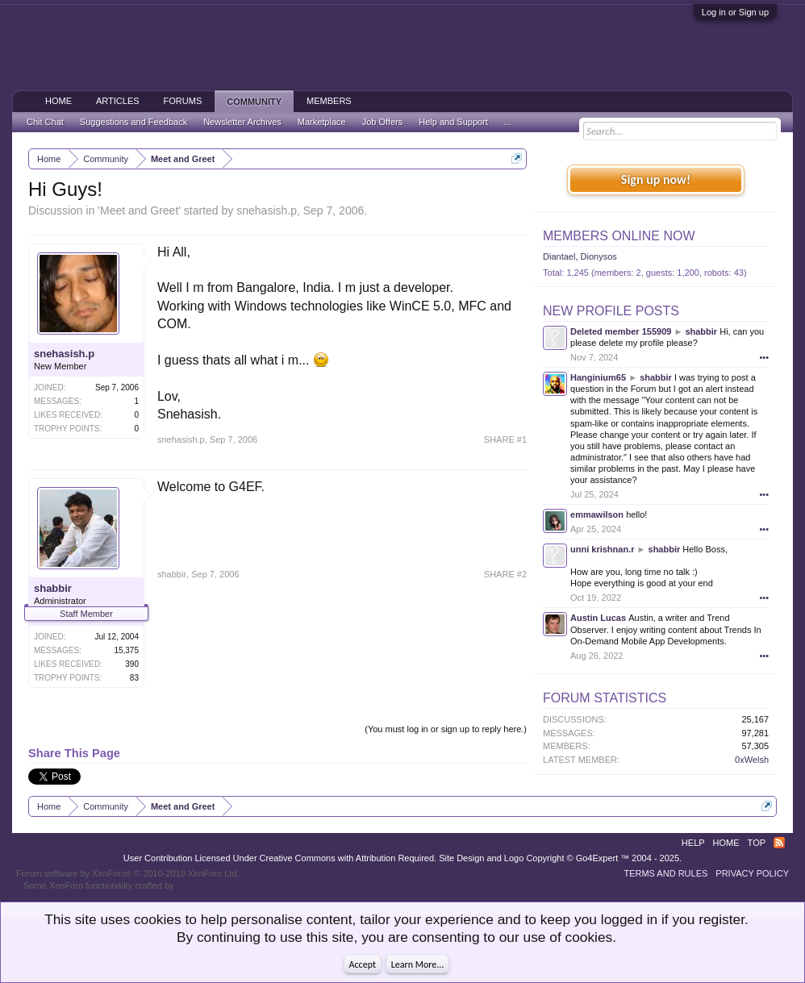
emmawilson (597, 514)
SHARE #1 (505, 439)
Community (254, 101)
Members (329, 101)
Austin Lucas (598, 618)
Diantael (559, 256)
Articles (118, 101)
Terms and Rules (665, 873)
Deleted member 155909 (620, 331)
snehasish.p (266, 210)
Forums (183, 101)
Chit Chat (45, 122)
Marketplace (322, 122)
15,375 (126, 650)
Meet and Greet (139, 210)
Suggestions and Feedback (133, 122)
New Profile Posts (611, 311)
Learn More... (417, 964)
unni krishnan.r (602, 549)
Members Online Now (618, 236)
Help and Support (453, 122)
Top (756, 843)
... (507, 122)
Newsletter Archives (242, 122)
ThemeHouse (202, 885)
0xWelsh (752, 759)
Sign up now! (655, 179)
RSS (779, 842)
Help (693, 843)
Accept (362, 964)
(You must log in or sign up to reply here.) (446, 729)
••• (764, 357)
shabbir (53, 588)
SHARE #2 (505, 574)
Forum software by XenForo (128, 873)
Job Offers (382, 122)
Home (58, 101)
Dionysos (599, 256)
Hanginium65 (598, 377)
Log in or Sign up (735, 12)
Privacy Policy (752, 873)
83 (134, 677)
